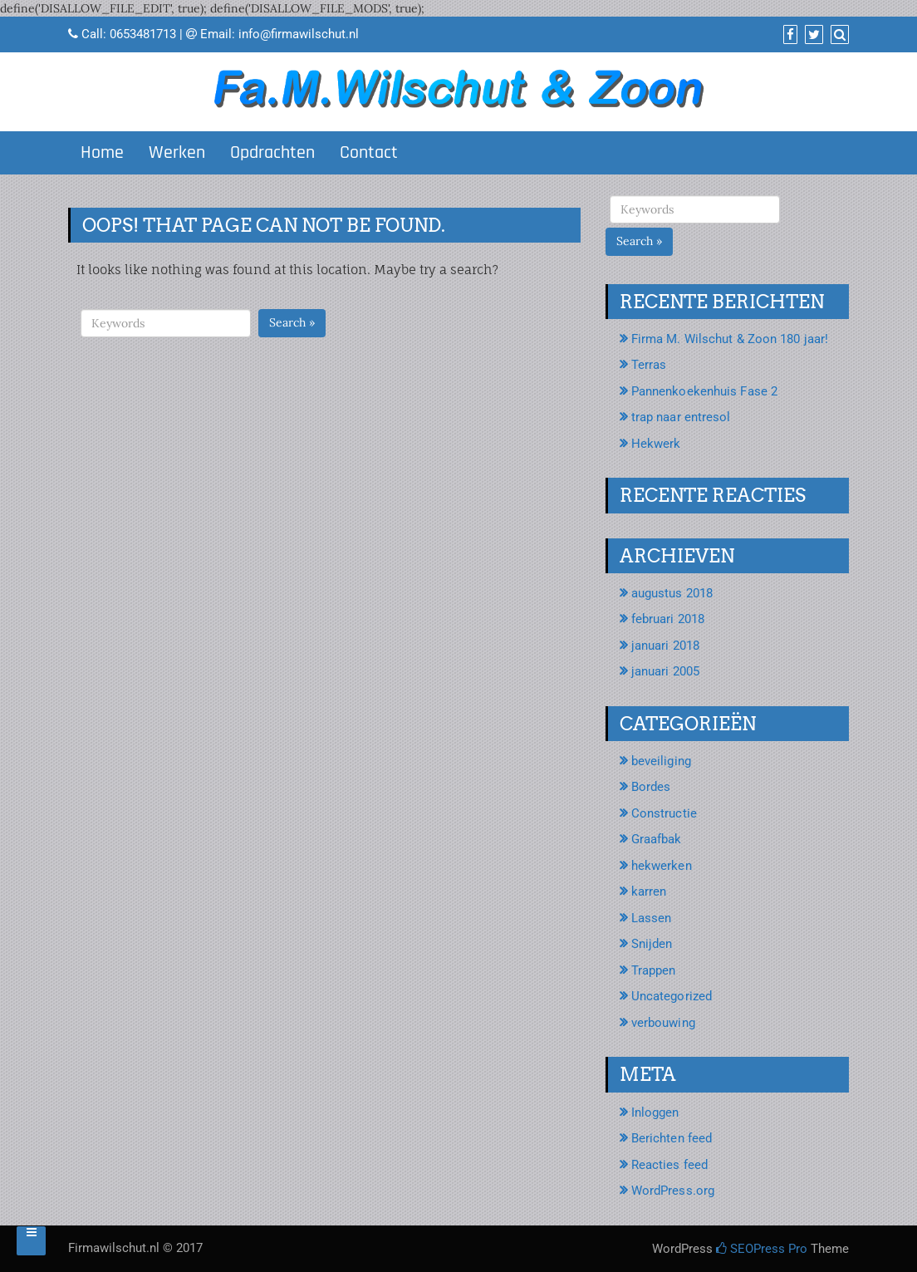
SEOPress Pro (761, 1248)
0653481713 (143, 34)
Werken (177, 153)
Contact (369, 153)
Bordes (651, 786)
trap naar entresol (681, 417)
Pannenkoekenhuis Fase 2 (704, 391)
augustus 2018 (672, 593)
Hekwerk (656, 443)
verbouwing (663, 1022)
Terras (649, 364)
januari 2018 (665, 645)
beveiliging (661, 761)
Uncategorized (671, 996)
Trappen (653, 970)
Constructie (664, 813)
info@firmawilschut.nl (298, 34)
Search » (292, 322)
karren (649, 891)
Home (102, 153)
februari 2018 (667, 618)
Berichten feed (671, 1138)
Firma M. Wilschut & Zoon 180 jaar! (729, 339)
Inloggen (655, 1112)
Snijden (652, 943)
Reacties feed (669, 1164)
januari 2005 (665, 671)
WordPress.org (672, 1190)
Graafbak (656, 839)
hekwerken (661, 865)
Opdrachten (272, 153)
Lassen (651, 918)
